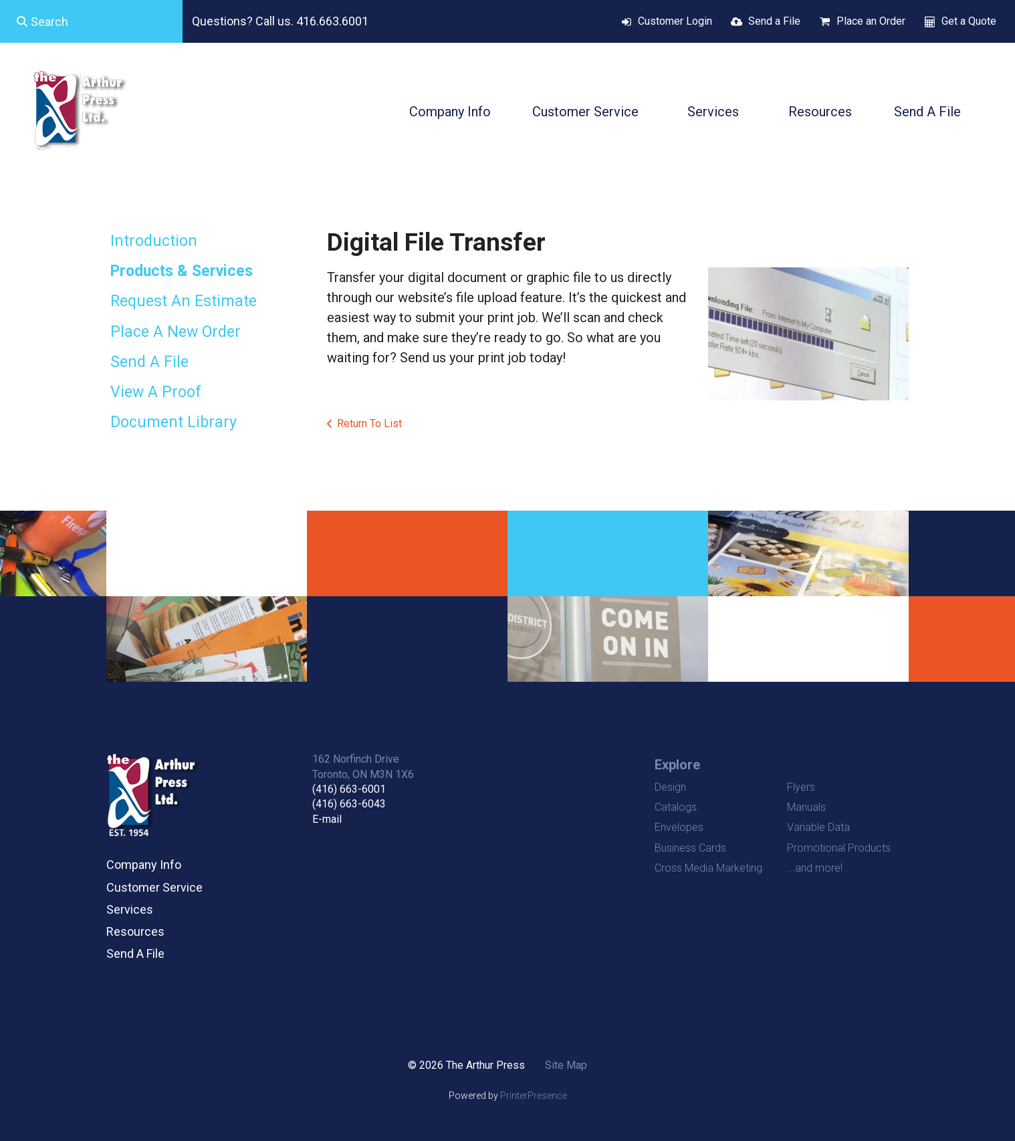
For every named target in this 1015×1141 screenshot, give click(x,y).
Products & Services (181, 271)
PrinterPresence (533, 1095)
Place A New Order (175, 332)
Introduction (153, 241)
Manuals (806, 807)
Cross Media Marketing (708, 868)
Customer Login (675, 21)
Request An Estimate (183, 301)
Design (670, 787)
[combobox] (91, 21)
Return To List (369, 423)
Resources (820, 112)
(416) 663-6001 (349, 789)
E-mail (327, 819)
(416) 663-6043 (349, 803)
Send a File (774, 21)
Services (713, 112)
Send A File (927, 112)
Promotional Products (839, 848)
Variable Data (818, 827)
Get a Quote (968, 21)
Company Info (450, 112)
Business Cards (690, 848)
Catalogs (676, 807)
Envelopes (679, 827)
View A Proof (155, 392)
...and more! (814, 868)
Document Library (173, 422)
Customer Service (585, 112)
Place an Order (870, 21)
